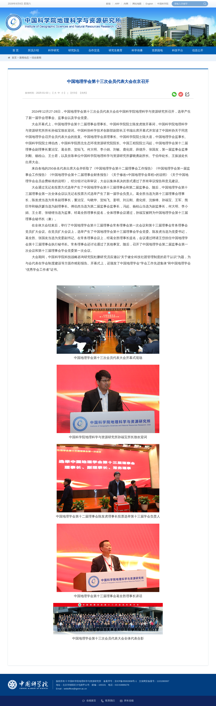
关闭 (83, 93)
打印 (74, 93)
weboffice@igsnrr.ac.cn (75, 688)
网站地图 (136, 4)
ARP (117, 4)
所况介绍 (33, 50)
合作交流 (93, 50)
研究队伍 (73, 50)
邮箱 (108, 4)
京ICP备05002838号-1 (126, 681)
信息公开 (197, 50)
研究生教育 (115, 50)
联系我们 (108, 700)
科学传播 (137, 50)
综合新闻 (36, 57)
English (149, 4)
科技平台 (177, 50)
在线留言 (89, 700)
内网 (126, 4)
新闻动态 (24, 57)
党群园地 (157, 50)
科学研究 (53, 50)
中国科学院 (162, 4)
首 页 (15, 50)
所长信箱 (127, 700)
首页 (14, 57)
